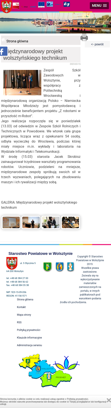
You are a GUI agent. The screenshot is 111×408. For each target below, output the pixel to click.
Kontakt (21, 307)
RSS (19, 322)
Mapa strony (24, 314)
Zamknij (109, 400)
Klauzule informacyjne (29, 337)
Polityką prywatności (77, 399)
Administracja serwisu (29, 345)
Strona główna (17, 41)
